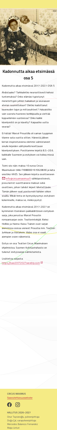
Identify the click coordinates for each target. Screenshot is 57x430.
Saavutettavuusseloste (20, 397)
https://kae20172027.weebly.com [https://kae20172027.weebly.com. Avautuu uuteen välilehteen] (22, 263)
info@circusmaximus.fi (16, 178)
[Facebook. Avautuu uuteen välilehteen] (9, 404)
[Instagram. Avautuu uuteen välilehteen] (17, 404)
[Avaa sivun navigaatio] (51, 4)
